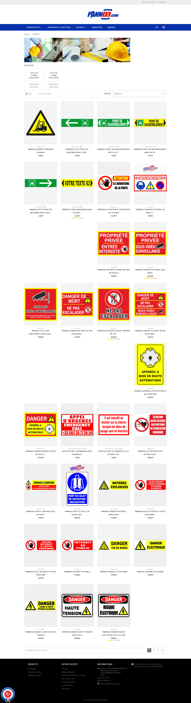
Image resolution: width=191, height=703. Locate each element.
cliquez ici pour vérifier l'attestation (151, 666)
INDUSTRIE (97, 27)
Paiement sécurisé (68, 682)
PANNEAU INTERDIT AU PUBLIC (77, 572)
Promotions (32, 669)
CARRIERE (111, 27)
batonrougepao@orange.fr (110, 684)
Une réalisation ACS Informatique (95, 700)
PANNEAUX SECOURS (54, 85)
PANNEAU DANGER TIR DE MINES (114, 572)
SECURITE (81, 27)
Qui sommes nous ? (69, 679)
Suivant (163, 650)
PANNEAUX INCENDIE (34, 85)
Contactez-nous (67, 685)
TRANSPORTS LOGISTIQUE (59, 27)
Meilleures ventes (34, 675)
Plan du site (66, 688)
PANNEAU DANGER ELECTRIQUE (150, 572)
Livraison (65, 669)
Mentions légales (68, 672)
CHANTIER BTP (34, 27)
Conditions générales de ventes (73, 675)
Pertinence (139, 93)
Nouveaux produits (35, 672)
